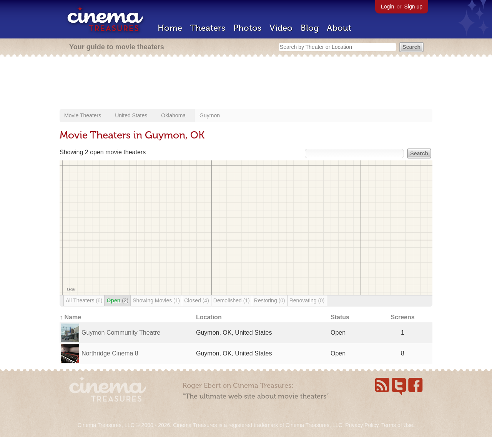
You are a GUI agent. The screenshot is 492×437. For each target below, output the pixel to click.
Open (117, 300)
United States (131, 115)
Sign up (413, 6)
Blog (310, 28)
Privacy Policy (361, 425)
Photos (247, 28)
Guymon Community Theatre (120, 332)
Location (209, 317)
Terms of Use (397, 425)
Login (387, 6)
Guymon (209, 115)
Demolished (231, 300)
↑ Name (70, 317)
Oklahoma (173, 115)
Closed (196, 300)
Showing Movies (156, 300)
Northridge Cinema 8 (109, 353)
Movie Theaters (82, 115)
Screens (402, 317)
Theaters (207, 28)
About (339, 28)
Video (281, 28)
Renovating (307, 300)
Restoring (269, 300)
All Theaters (84, 300)
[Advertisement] (246, 83)
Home (170, 28)
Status (340, 317)
